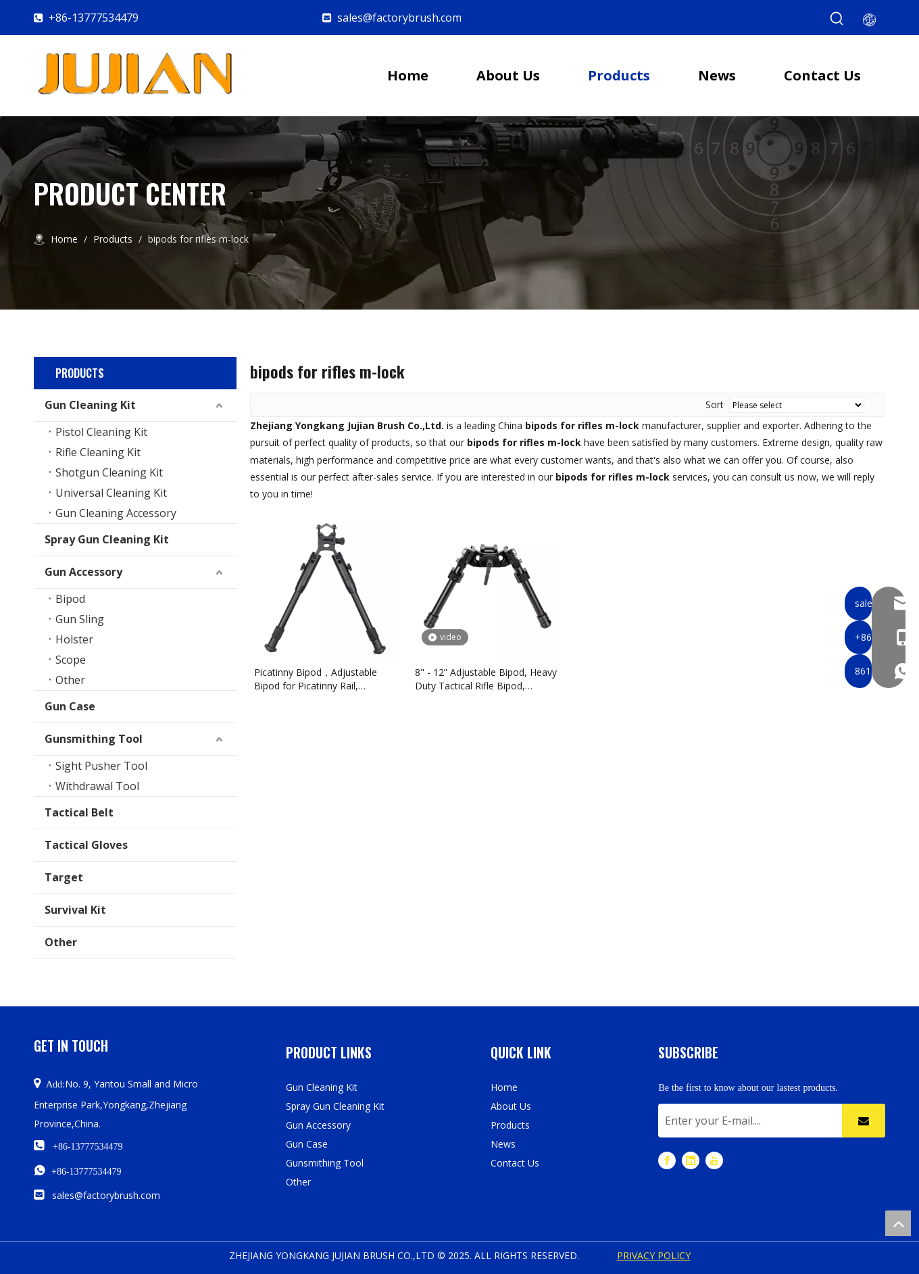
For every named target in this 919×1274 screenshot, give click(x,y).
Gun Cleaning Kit (90, 404)
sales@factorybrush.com (399, 17)
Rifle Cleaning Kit (98, 452)
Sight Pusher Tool (101, 765)
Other (70, 679)
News (503, 1143)
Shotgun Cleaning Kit (109, 472)
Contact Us (515, 1162)
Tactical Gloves (86, 844)
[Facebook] (667, 1160)
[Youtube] (714, 1160)
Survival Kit (75, 909)
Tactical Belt (79, 812)
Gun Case (70, 706)
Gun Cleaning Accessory (115, 513)
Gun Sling (79, 619)
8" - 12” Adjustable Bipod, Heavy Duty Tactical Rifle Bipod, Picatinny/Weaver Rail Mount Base (486, 679)
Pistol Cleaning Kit (101, 431)
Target (64, 877)
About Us (511, 1106)
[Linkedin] (690, 1160)
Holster (74, 639)
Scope (70, 659)
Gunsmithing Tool (94, 738)
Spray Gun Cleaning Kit (107, 539)
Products (510, 1125)
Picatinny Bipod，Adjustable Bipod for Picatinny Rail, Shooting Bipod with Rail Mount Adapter (323, 679)
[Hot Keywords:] (837, 19)
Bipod (70, 598)
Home (504, 1087)
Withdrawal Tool (97, 786)
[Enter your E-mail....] (746, 1120)
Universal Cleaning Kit (111, 492)
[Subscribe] (863, 1120)
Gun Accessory (83, 571)
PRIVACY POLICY (654, 1255)
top (898, 1223)
